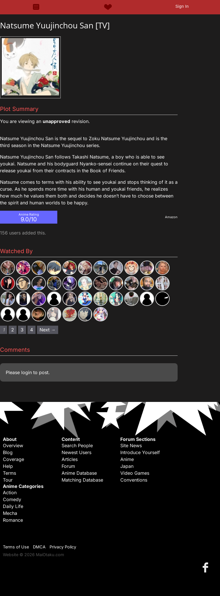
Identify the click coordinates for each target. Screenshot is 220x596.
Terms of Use (16, 546)
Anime (127, 459)
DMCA (39, 546)
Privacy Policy (63, 546)
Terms (9, 473)
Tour (8, 480)
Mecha (10, 513)
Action (10, 492)
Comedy (12, 499)
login (26, 372)
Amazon (171, 217)
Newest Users (76, 452)
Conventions (133, 480)
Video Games (134, 473)
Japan (126, 466)
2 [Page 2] (12, 330)
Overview (13, 445)
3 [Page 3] (22, 330)
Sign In (181, 6)
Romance (13, 520)
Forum (68, 466)
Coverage (13, 459)
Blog (8, 452)
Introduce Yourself (140, 452)
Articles (70, 459)
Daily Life (13, 506)
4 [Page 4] (31, 330)
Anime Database (79, 473)
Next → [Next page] (48, 330)
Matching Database (82, 480)
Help (8, 466)
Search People (77, 445)
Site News (131, 445)
